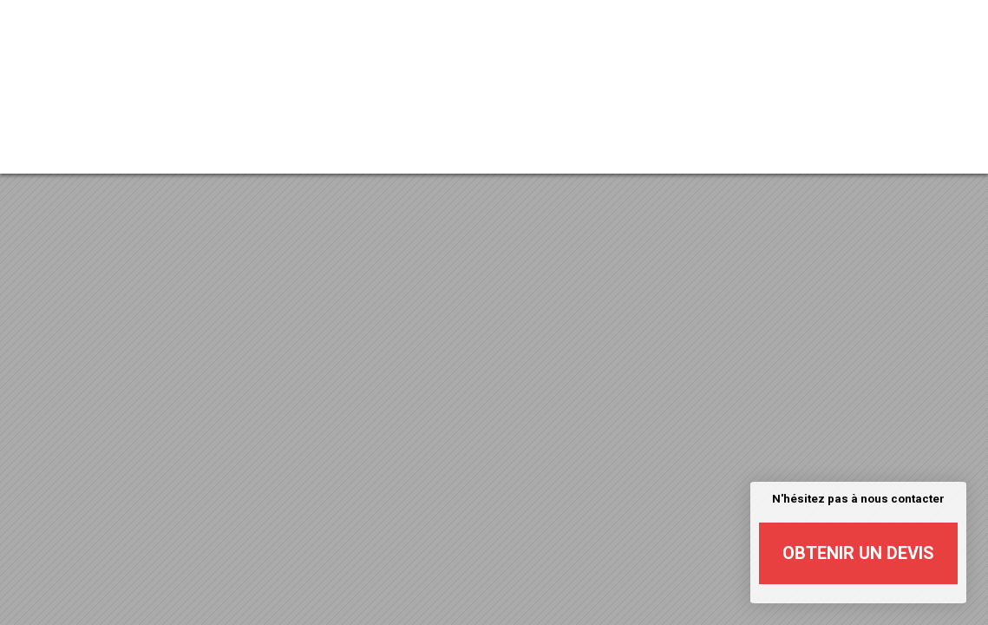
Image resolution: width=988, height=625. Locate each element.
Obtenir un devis (858, 553)
